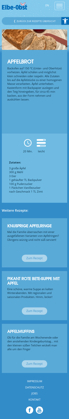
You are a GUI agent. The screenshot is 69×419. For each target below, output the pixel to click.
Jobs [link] (34, 393)
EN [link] (47, 5)
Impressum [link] (34, 381)
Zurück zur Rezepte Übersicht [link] (34, 21)
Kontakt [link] (34, 399)
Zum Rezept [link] (34, 258)
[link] (65, 21)
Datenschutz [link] (34, 387)
